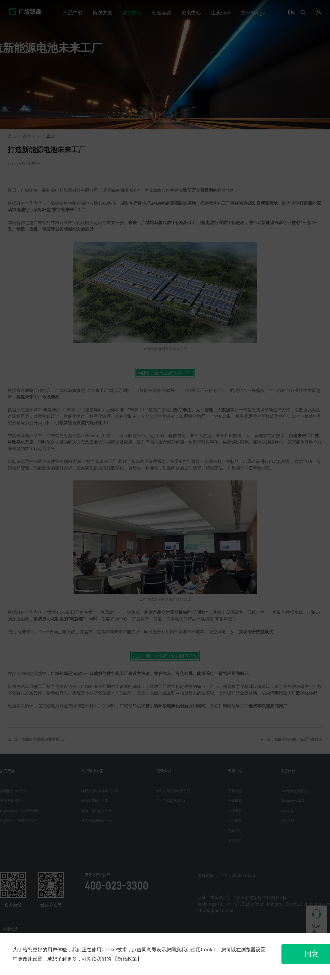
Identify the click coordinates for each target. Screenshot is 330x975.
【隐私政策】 (127, 958)
